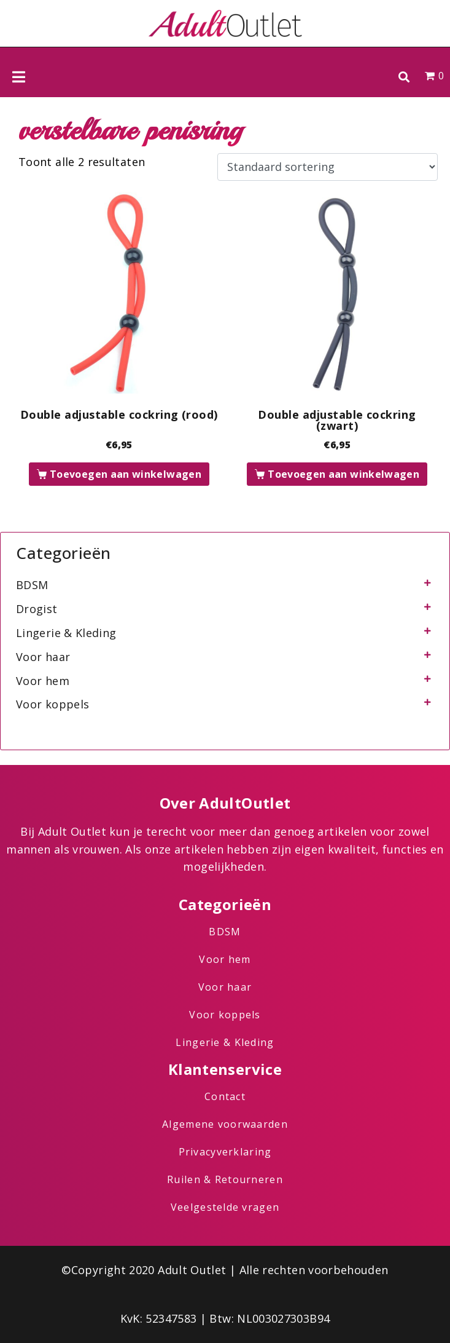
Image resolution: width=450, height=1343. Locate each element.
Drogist (37, 608)
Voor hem (42, 680)
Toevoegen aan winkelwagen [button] (125, 474)
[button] (404, 76)
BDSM (32, 584)
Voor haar (43, 656)
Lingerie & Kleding (66, 632)
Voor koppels (52, 704)
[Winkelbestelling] (327, 167)
